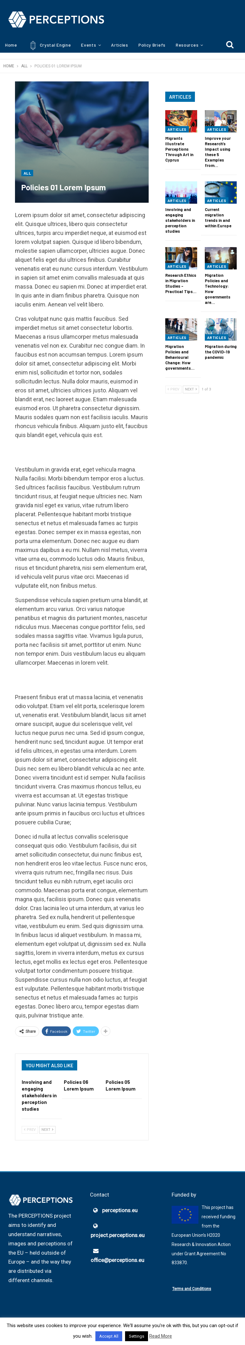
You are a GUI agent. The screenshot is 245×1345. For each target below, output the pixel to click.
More (181, 45)
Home (11, 45)
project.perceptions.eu (118, 1235)
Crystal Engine (49, 45)
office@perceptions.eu (117, 1260)
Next (47, 1130)
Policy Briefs (152, 45)
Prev (30, 1130)
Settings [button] (136, 1336)
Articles (119, 45)
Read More (160, 1336)
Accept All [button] (108, 1336)
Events (88, 45)
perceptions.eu (119, 1210)
